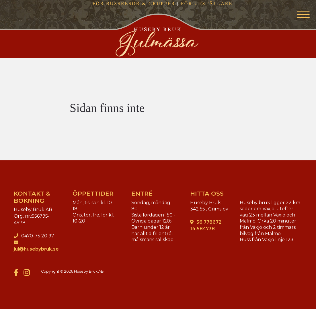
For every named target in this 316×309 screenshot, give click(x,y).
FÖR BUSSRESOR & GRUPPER (134, 3)
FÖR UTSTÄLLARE (207, 3)
